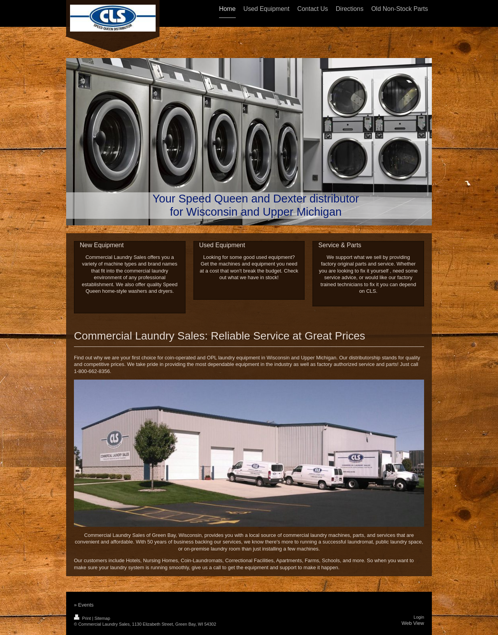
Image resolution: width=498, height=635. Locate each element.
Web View (413, 623)
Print (83, 618)
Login (419, 617)
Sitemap (102, 618)
